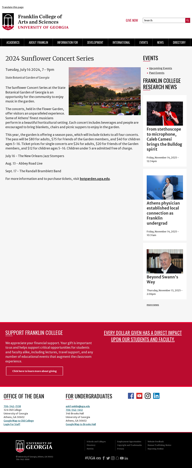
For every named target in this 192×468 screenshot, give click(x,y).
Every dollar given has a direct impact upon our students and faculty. (143, 336)
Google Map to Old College (19, 420)
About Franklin (38, 42)
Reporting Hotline (156, 449)
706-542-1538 (12, 406)
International (121, 42)
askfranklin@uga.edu (78, 406)
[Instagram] (113, 458)
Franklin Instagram (148, 396)
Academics (13, 42)
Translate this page (13, 7)
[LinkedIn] (126, 458)
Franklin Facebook (131, 396)
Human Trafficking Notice (159, 445)
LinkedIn (156, 396)
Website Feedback (156, 441)
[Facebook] (103, 458)
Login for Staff (12, 424)
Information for (67, 42)
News (160, 42)
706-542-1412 (74, 409)
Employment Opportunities (129, 441)
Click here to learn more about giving (34, 371)
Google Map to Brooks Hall (81, 424)
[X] (108, 458)
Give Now (132, 20)
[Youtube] (122, 458)
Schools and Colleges (96, 441)
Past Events (156, 73)
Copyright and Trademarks (129, 445)
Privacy (120, 449)
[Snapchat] (117, 458)
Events (144, 42)
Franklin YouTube (139, 396)
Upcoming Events (160, 68)
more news (153, 304)
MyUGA (90, 449)
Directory (179, 42)
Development (95, 42)
